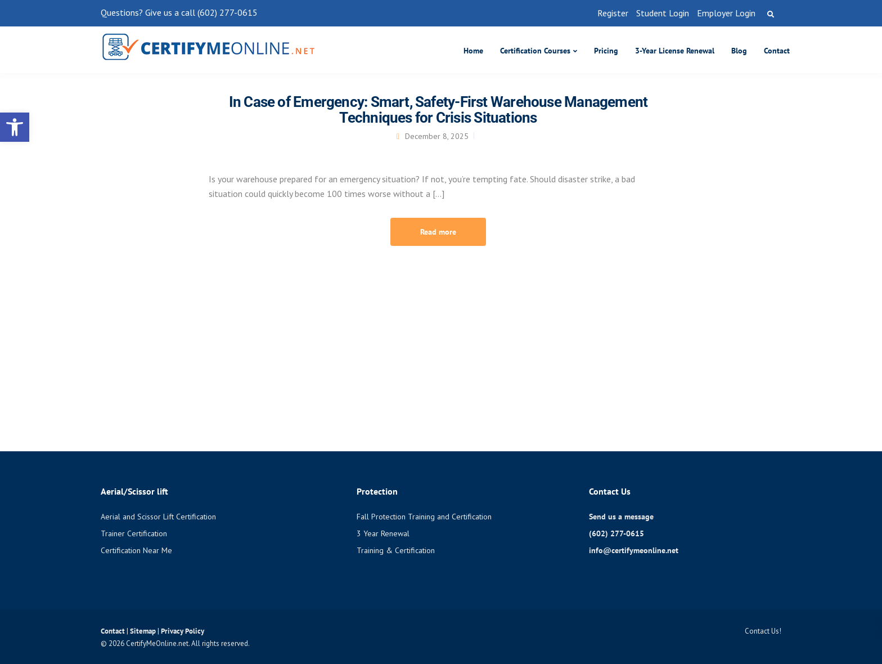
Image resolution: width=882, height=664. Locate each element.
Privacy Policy (182, 631)
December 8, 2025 (437, 136)
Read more (438, 232)
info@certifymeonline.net (633, 550)
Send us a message (621, 517)
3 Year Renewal (383, 533)
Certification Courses (535, 51)
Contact (777, 51)
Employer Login (726, 13)
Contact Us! (763, 631)
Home (473, 51)
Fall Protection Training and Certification (424, 517)
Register (612, 13)
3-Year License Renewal (674, 51)
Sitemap (144, 631)
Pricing (606, 51)
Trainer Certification (134, 533)
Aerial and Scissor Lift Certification (158, 517)
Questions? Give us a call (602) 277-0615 (179, 12)
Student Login (662, 13)
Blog (739, 51)
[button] (14, 127)
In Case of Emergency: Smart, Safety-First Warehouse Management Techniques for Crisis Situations (438, 109)
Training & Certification (396, 550)
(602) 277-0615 (616, 533)
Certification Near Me (136, 550)
